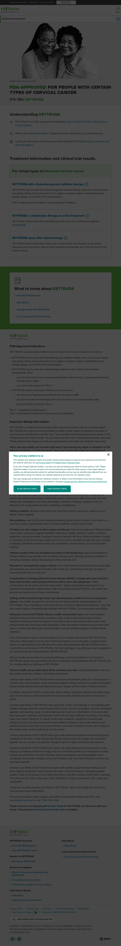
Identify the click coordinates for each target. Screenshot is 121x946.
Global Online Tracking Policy (67, 463)
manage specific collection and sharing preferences (85, 482)
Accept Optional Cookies (27, 489)
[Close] (108, 454)
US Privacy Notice (43, 463)
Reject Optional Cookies (57, 489)
